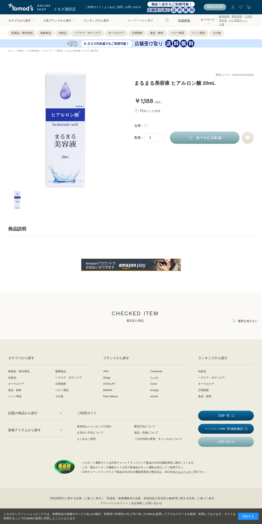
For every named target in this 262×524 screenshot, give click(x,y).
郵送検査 (237, 16)
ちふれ (154, 377)
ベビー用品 (177, 32)
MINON (107, 390)
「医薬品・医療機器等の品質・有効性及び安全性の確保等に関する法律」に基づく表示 (159, 498)
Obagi (106, 377)
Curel (153, 383)
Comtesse (156, 371)
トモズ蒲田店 (65, 9)
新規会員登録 (215, 7)
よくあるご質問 (113, 7)
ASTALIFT (109, 383)
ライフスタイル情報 (224, 429)
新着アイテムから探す (24, 430)
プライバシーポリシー (114, 503)
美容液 (223, 20)
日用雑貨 (137, 32)
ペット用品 (198, 32)
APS (105, 371)
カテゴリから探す (21, 20)
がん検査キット (238, 20)
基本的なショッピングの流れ (94, 426)
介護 (221, 24)
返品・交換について (146, 432)
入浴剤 (248, 16)
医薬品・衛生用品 (22, 32)
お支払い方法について (90, 432)
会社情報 (136, 503)
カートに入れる (209, 138)
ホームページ (181, 471)
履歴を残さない (248, 321)
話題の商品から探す (23, 413)
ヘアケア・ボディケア (87, 32)
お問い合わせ (133, 7)
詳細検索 (184, 20)
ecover (154, 396)
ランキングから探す (98, 20)
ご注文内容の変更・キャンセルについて (158, 438)
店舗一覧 (224, 415)
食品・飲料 (156, 32)
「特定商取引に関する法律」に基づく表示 (74, 498)
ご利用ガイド (93, 7)
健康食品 (45, 32)
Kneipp (154, 390)
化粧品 (63, 32)
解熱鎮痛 (224, 16)
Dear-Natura (110, 396)
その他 (217, 32)
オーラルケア (116, 32)
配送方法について (145, 426)
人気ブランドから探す (59, 20)
